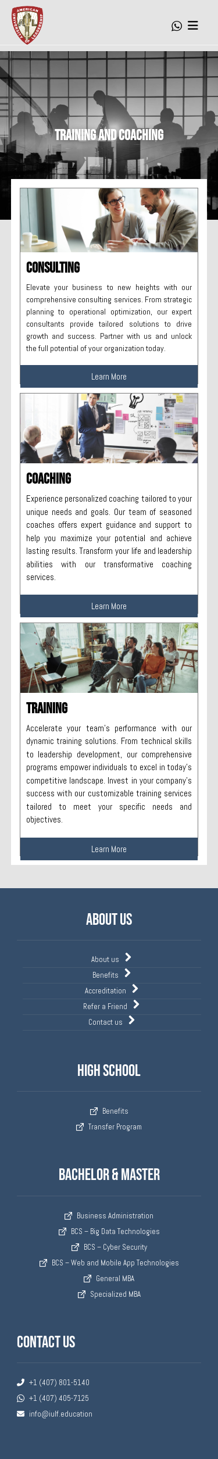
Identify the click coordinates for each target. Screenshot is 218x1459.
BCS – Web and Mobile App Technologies (109, 1263)
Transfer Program (109, 1127)
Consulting (53, 268)
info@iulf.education (54, 1414)
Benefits (112, 974)
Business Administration (109, 1216)
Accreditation (112, 990)
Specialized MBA (109, 1294)
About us (112, 958)
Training (46, 709)
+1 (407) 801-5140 (53, 1383)
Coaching (48, 479)
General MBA (109, 1278)
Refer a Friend (112, 1005)
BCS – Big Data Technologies (109, 1231)
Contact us (112, 1021)
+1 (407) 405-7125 (53, 1398)
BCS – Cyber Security (109, 1247)
